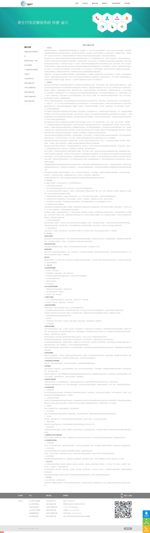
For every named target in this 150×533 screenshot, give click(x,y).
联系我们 (65, 495)
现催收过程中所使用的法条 (31, 54)
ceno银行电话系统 (34, 507)
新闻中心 (105, 3)
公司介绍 (20, 501)
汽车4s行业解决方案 (29, 87)
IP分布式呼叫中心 (29, 78)
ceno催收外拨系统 (34, 516)
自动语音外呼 (116, 3)
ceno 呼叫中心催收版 (34, 510)
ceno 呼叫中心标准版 (34, 501)
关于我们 (127, 3)
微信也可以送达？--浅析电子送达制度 (31, 63)
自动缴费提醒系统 (34, 513)
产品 (30, 495)
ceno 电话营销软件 (34, 504)
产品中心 (85, 3)
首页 (76, 3)
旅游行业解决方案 (29, 92)
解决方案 (95, 3)
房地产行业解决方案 (29, 96)
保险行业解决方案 (29, 101)
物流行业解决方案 (29, 83)
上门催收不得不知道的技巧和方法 (31, 72)
